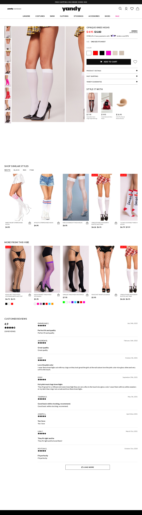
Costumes (40, 16)
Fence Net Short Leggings (101, 294)
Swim (52, 16)
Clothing (64, 16)
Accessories (94, 16)
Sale (117, 16)
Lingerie (26, 16)
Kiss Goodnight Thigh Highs (72, 222)
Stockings (78, 16)
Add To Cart (108, 62)
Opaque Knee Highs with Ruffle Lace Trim (100, 223)
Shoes (107, 16)
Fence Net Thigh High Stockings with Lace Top (13, 295)
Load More (87, 467)
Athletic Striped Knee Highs (43, 222)
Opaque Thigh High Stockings (73, 294)
